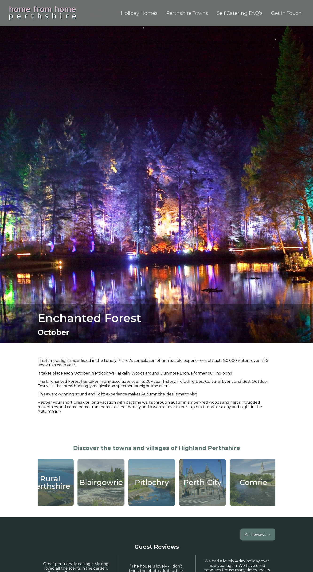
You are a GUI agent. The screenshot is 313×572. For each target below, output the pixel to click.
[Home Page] (43, 13)
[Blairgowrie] (103, 482)
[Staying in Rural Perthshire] (52, 482)
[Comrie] (255, 482)
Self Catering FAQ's (239, 13)
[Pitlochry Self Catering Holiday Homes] (153, 482)
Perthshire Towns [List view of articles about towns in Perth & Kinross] (187, 13)
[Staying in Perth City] (204, 482)
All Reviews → (258, 534)
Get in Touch (286, 13)
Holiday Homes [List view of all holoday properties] (139, 13)
